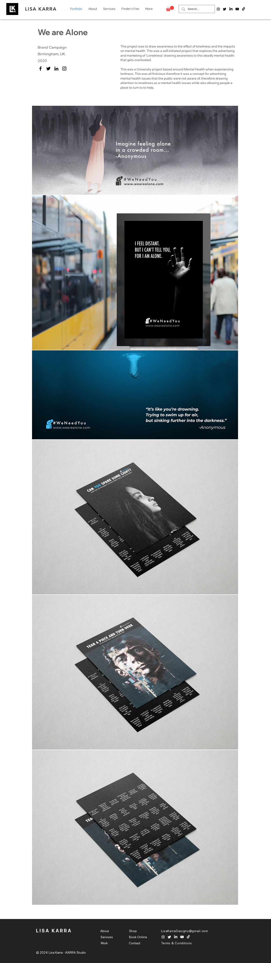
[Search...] (196, 9)
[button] (170, 8)
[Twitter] (48, 68)
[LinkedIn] (56, 68)
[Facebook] (40, 68)
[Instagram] (64, 68)
